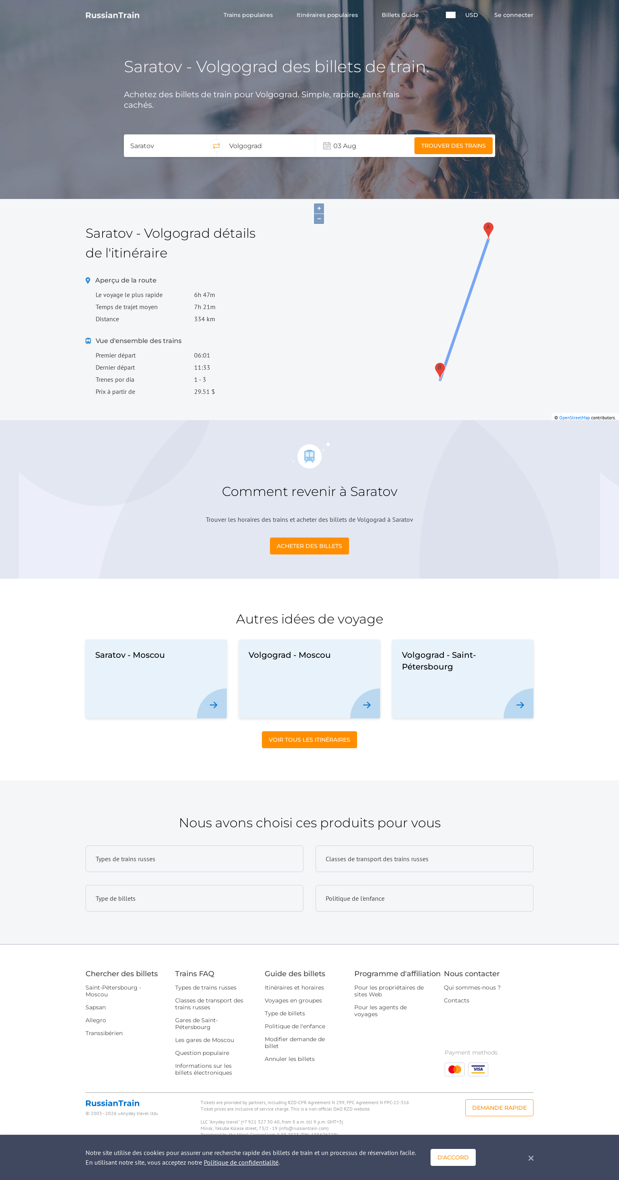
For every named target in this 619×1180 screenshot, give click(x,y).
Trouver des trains (453, 145)
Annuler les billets (290, 1059)
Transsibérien (104, 1033)
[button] (451, 15)
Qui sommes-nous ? (472, 987)
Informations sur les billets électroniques (203, 1069)
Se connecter (513, 15)
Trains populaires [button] (249, 15)
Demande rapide (499, 1107)
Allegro (96, 1020)
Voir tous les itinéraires (309, 739)
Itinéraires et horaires (294, 987)
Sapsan (96, 1007)
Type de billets (285, 1013)
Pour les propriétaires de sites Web (389, 991)
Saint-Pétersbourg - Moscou (113, 991)
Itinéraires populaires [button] (328, 15)
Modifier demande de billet (295, 1043)
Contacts (456, 1000)
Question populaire (202, 1053)
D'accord (453, 1157)
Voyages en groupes (293, 1000)
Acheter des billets (309, 546)
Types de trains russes (205, 987)
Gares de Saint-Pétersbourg (196, 1024)
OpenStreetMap (574, 418)
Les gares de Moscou (204, 1040)
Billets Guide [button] (401, 15)
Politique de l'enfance (295, 1026)
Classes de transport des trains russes (209, 1004)
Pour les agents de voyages (380, 1011)
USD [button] (471, 15)
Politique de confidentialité (241, 1162)
